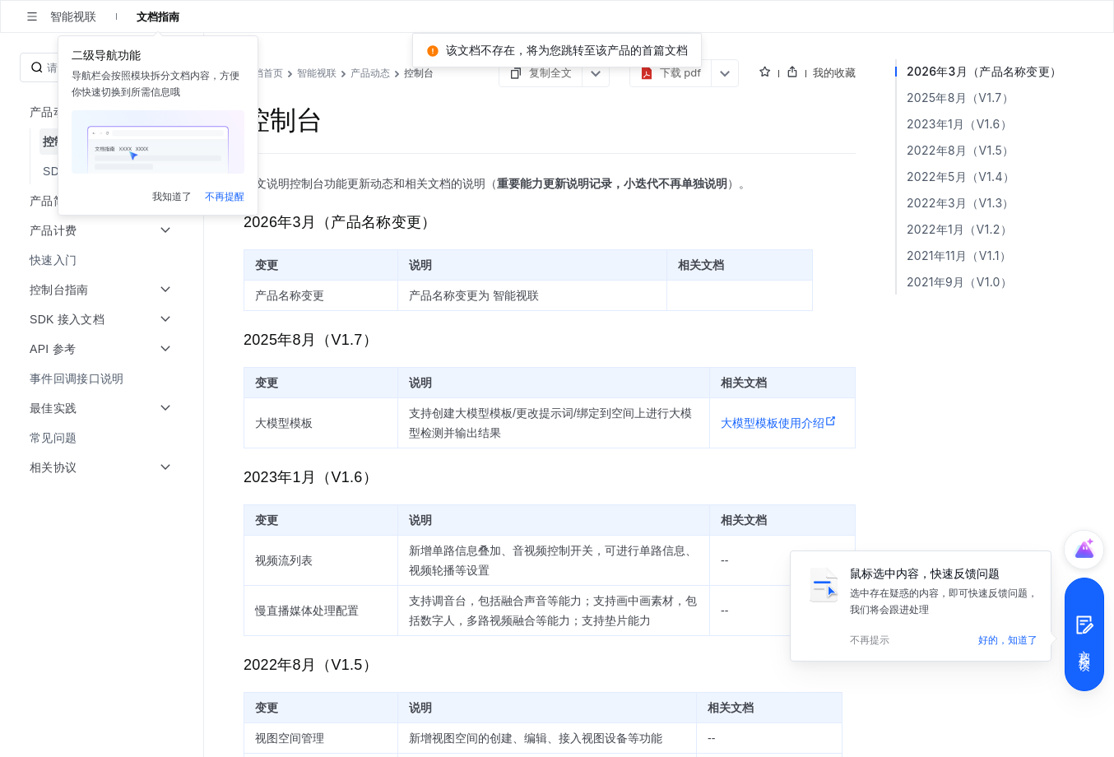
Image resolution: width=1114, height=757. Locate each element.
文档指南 (158, 16)
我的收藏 (1053, 72)
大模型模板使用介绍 (864, 413)
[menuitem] (103, 201)
